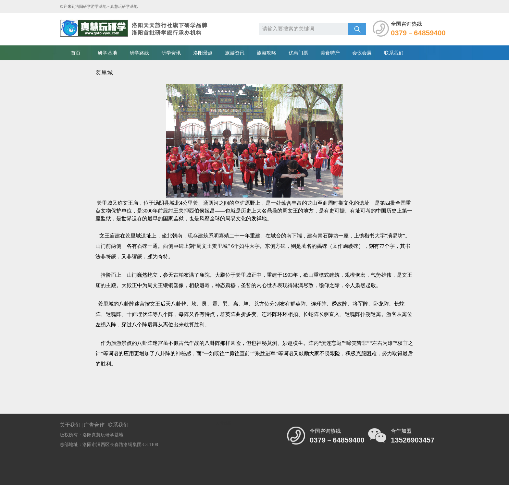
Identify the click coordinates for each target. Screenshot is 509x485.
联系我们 (393, 52)
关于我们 (70, 425)
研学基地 (107, 52)
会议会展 (362, 52)
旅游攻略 (266, 52)
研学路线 (139, 52)
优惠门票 (298, 52)
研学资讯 (171, 52)
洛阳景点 (203, 52)
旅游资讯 (234, 52)
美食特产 (330, 52)
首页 (76, 52)
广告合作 (94, 425)
